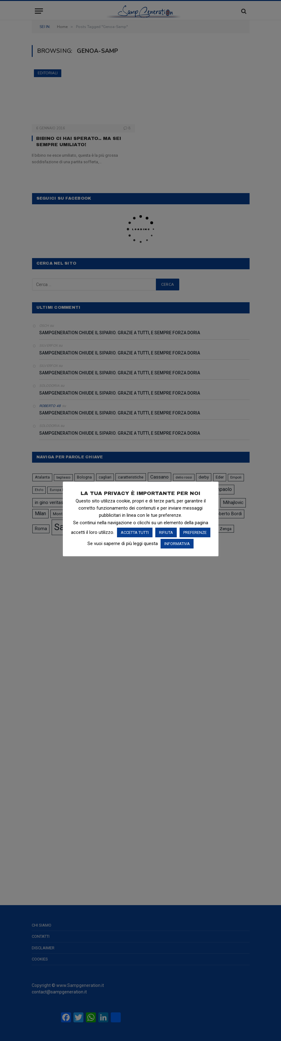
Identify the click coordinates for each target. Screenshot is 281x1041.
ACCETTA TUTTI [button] (135, 532)
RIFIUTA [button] (166, 532)
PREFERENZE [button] (195, 532)
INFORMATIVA (177, 543)
